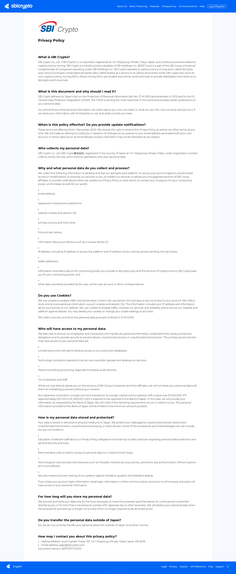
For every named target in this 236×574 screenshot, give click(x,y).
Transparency (169, 6)
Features (154, 6)
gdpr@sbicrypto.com (72, 545)
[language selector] (17, 566)
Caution (184, 566)
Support (219, 566)
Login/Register (217, 6)
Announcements (188, 6)
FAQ (210, 566)
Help (202, 6)
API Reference (198, 566)
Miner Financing (138, 6)
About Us (122, 6)
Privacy (173, 566)
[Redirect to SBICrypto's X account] (229, 567)
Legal (164, 566)
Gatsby (126, 573)
